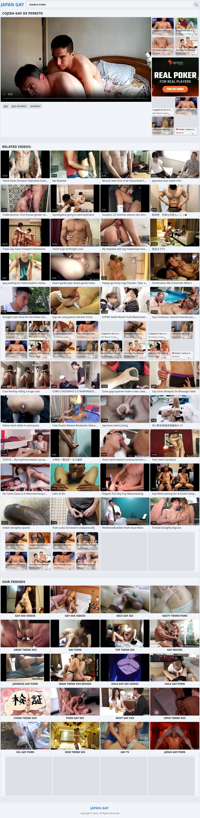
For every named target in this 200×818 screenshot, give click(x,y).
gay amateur (19, 106)
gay (6, 106)
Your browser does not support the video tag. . (76, 59)
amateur (35, 106)
